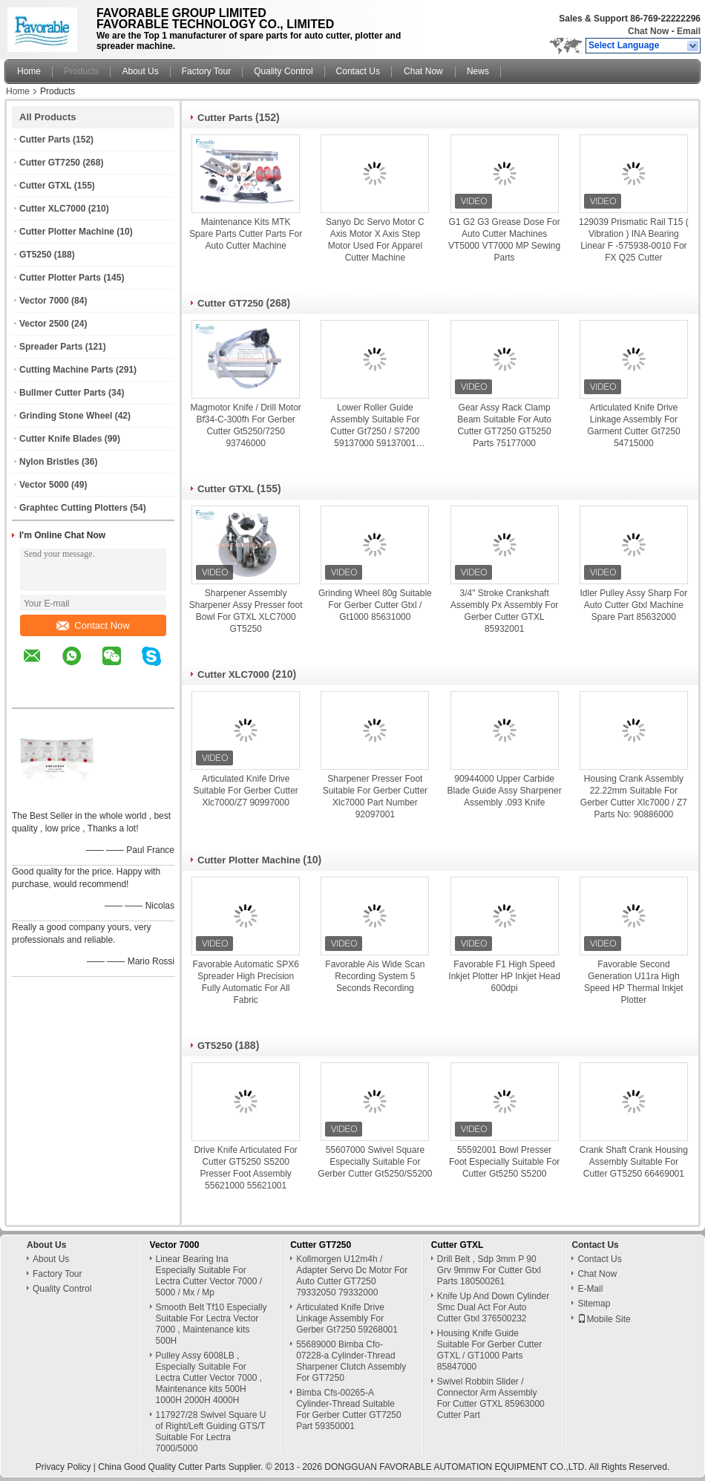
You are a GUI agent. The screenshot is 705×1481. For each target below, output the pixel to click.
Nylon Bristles (49, 462)
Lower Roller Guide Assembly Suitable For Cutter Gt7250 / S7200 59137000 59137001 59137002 (374, 425)
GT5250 (35, 254)
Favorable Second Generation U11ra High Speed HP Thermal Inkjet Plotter (633, 982)
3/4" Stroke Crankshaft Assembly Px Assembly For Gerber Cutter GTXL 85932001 (504, 611)
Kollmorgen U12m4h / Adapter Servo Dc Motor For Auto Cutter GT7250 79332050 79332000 (351, 1276)
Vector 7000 (44, 300)
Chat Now (648, 31)
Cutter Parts (44, 139)
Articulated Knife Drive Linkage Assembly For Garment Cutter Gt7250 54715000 (633, 425)
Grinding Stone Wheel (65, 416)
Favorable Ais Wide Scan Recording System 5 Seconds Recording (374, 976)
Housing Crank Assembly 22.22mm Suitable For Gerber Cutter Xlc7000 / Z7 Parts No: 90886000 (633, 797)
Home (29, 71)
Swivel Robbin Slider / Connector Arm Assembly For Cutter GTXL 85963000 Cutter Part (491, 1398)
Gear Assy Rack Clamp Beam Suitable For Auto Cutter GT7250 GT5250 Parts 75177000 (504, 425)
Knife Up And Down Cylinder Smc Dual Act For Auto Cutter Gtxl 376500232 (493, 1307)
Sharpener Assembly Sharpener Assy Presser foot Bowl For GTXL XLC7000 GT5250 (246, 611)
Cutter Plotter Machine (66, 231)
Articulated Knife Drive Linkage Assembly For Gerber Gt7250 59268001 (347, 1318)
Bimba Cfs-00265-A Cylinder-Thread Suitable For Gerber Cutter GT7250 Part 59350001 (348, 1409)
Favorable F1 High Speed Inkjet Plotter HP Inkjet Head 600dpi (504, 976)
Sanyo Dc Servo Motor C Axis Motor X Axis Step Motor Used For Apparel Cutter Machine (375, 240)
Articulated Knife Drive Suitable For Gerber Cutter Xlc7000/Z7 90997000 (245, 791)
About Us (140, 71)
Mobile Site (603, 1319)
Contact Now (92, 625)
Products (81, 71)
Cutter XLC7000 (52, 208)
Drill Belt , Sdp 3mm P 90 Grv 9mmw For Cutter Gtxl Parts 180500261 (489, 1270)
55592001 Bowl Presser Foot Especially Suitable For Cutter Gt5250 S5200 (504, 1162)
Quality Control (283, 71)
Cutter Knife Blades (60, 439)
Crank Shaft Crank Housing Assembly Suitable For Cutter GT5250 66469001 (634, 1162)
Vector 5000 (44, 485)
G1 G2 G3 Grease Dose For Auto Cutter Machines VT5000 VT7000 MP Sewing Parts (504, 240)
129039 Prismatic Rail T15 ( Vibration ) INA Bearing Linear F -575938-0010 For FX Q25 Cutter (634, 240)
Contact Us (358, 71)
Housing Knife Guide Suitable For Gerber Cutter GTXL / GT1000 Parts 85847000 (489, 1350)
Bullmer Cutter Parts (62, 393)
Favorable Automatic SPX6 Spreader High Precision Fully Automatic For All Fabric (245, 982)
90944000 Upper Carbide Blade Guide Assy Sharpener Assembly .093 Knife (504, 791)
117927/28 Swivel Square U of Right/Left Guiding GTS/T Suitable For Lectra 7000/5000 (211, 1432)
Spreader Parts (50, 346)
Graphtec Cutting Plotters (73, 508)
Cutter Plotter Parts (60, 277)
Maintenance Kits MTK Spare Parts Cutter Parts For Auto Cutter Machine (245, 234)
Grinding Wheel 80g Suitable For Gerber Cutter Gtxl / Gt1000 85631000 (375, 605)
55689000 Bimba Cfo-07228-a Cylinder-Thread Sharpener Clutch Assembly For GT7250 (351, 1361)
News (478, 71)
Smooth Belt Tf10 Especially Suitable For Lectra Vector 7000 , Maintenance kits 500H (211, 1324)
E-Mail (590, 1289)
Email (689, 31)
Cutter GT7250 (49, 162)
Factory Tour (206, 71)
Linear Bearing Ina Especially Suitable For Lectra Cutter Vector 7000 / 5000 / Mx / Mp (209, 1276)
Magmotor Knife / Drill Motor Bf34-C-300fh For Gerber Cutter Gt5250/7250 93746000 (245, 425)
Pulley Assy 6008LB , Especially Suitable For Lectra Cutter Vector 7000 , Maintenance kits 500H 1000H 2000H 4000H (209, 1377)
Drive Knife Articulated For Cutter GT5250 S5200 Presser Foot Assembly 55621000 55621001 (245, 1168)
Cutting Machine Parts (66, 369)
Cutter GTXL (45, 185)
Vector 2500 (44, 323)
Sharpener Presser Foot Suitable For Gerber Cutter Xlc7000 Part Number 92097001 (375, 797)
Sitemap (593, 1303)
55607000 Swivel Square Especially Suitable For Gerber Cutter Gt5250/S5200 (375, 1162)
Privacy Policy (63, 1467)
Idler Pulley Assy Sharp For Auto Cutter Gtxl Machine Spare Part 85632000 (634, 605)
